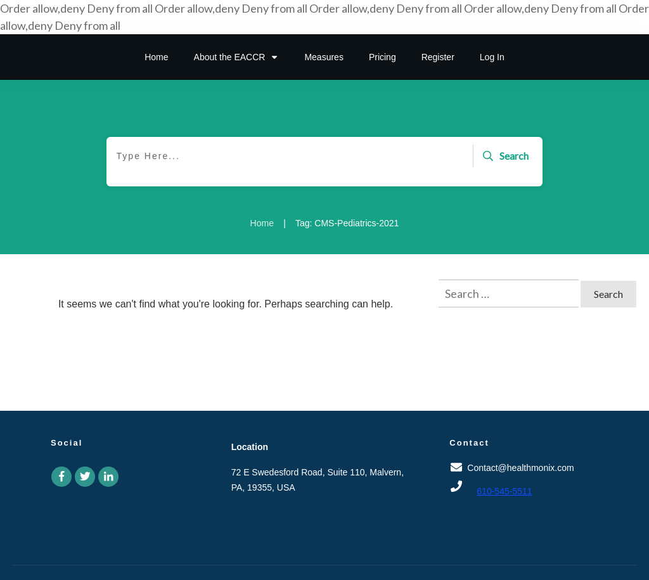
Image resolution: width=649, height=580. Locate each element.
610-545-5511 (504, 491)
